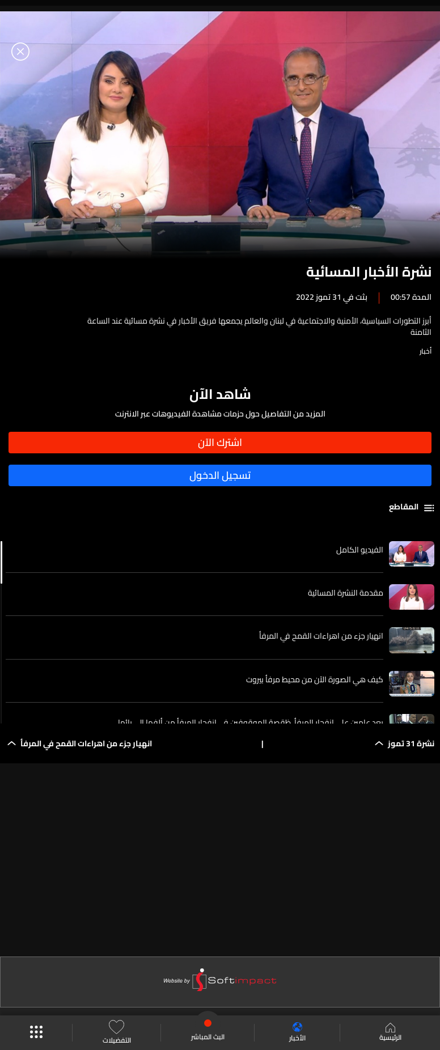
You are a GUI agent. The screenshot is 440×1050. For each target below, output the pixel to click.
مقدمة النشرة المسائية (345, 592)
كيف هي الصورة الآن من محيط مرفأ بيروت (314, 679)
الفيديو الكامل (359, 549)
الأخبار (297, 1032)
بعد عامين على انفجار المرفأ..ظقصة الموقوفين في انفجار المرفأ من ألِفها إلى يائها (250, 722)
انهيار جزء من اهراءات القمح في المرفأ (321, 635)
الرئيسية (390, 1033)
